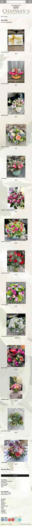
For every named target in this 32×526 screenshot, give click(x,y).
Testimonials (3, 511)
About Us (2, 500)
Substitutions (3, 510)
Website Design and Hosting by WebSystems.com (25, 524)
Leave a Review (3, 512)
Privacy (2, 508)
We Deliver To (3, 503)
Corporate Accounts (4, 506)
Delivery (2, 507)
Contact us (3, 502)
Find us (2, 486)
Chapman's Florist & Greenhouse (16, 12)
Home (2, 16)
